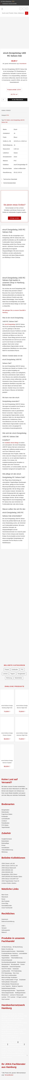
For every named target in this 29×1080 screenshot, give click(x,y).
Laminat (5, 673)
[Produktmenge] (4, 99)
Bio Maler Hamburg (19, 1033)
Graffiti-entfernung (7, 1055)
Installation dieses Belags (12, 442)
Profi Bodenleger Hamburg (15, 1016)
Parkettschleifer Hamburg (9, 1042)
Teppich (12, 673)
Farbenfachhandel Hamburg (10, 1027)
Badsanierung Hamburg (9, 1035)
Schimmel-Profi (12, 1051)
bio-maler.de (14, 1046)
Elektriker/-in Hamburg (14, 1020)
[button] (2, 9)
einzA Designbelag (10, 324)
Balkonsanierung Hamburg (15, 1053)
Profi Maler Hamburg (8, 1014)
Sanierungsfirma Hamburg (9, 1022)
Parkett (7, 669)
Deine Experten (12, 1048)
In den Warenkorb (17, 99)
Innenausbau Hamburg (20, 1055)
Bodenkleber (18, 678)
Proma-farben (6, 1046)
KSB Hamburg (15, 1038)
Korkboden (15, 669)
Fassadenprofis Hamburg (15, 1025)
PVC (8, 115)
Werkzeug (9, 678)
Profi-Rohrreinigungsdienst (16, 1044)
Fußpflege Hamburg (7, 1057)
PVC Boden (7, 120)
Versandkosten (22, 63)
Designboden (21, 673)
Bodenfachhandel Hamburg (10, 1029)
